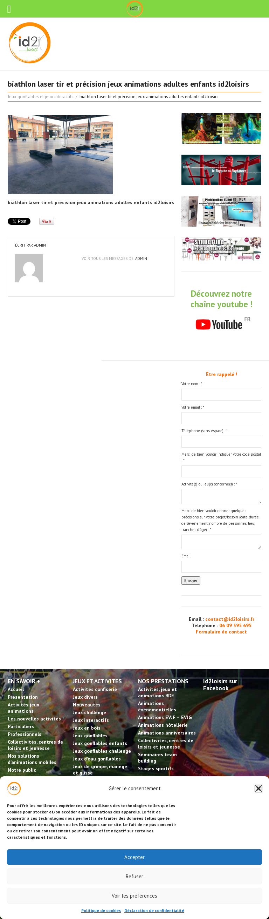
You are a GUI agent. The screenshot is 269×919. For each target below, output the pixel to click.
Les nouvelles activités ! (36, 719)
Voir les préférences (134, 895)
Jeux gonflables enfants (100, 743)
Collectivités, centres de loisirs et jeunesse (35, 745)
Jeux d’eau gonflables (97, 759)
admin (40, 245)
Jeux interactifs (91, 720)
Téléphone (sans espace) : (204, 430)
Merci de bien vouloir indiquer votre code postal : (221, 457)
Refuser (134, 876)
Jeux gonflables (90, 735)
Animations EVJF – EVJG (165, 717)
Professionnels (24, 734)
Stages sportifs (156, 768)
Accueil (16, 689)
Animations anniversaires (167, 733)
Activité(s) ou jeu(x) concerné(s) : (209, 484)
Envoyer (191, 580)
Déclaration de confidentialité (154, 910)
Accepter (134, 857)
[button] (258, 788)
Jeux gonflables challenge (102, 751)
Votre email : (192, 407)
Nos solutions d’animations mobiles (32, 759)
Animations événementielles (157, 706)
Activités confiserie (95, 689)
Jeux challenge (89, 712)
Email (186, 556)
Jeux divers (85, 697)
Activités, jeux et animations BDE (157, 692)
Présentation (23, 697)
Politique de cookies (101, 910)
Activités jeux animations (23, 708)
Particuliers (21, 726)
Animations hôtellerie (163, 725)
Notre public (22, 770)
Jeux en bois (87, 728)
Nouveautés (87, 705)
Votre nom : (191, 383)
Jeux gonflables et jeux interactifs (41, 97)
